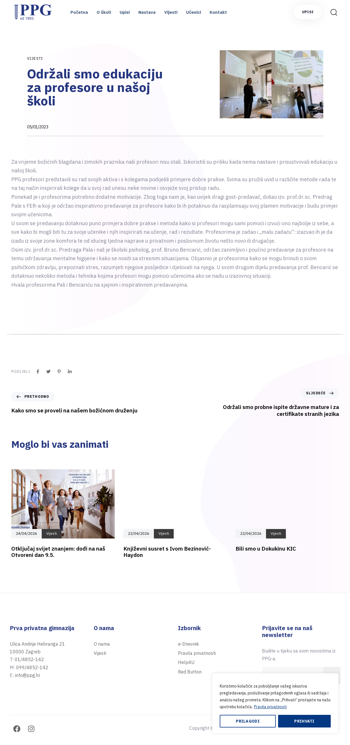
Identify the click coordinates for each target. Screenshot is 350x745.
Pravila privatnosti (270, 706)
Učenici (193, 12)
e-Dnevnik (188, 644)
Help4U (186, 662)
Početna (79, 12)
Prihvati (304, 721)
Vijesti (170, 12)
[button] (333, 12)
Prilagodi (248, 721)
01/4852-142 (29, 659)
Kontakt (218, 12)
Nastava (147, 12)
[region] (275, 703)
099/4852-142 (32, 667)
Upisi (125, 12)
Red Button (190, 672)
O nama (102, 644)
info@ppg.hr (27, 675)
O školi (104, 12)
